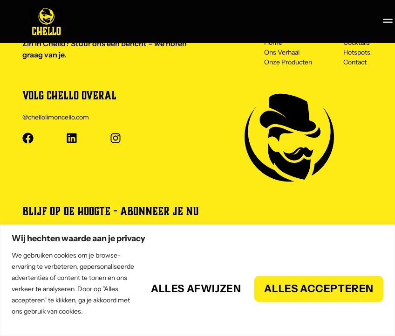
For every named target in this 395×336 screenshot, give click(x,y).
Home (273, 44)
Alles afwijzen (196, 288)
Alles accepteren (319, 288)
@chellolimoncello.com (55, 117)
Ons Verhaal (282, 53)
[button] (387, 20)
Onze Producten (288, 62)
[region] (197, 280)
